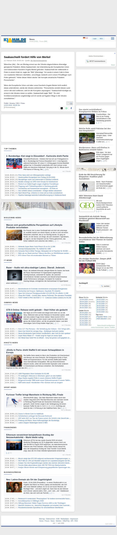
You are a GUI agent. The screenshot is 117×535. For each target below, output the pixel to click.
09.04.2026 (84, 302)
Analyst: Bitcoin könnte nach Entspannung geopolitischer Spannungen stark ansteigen (48, 467)
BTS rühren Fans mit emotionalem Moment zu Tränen (37, 255)
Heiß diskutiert (102, 319)
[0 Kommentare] (9, 107)
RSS (76, 521)
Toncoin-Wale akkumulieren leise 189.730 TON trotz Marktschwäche (42, 465)
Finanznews (10, 427)
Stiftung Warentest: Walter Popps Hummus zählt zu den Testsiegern (42, 503)
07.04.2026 (84, 306)
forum (113, 65)
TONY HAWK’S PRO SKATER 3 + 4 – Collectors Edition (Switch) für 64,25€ (44, 298)
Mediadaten (65, 519)
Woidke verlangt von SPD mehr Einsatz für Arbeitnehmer (38, 182)
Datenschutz (50, 519)
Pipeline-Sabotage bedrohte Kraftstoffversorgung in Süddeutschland (42, 195)
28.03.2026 (101, 302)
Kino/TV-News (11, 343)
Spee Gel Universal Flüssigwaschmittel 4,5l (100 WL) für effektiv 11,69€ (43, 293)
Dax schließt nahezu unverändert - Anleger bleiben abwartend (39, 191)
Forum (47, 521)
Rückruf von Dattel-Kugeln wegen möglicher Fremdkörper (38, 184)
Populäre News (102, 317)
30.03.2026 (84, 325)
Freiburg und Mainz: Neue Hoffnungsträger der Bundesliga (38, 420)
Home (41, 521)
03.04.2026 (84, 317)
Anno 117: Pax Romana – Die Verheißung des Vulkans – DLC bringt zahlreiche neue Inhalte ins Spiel (53, 329)
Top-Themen (10, 149)
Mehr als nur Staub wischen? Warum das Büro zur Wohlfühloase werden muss (45, 253)
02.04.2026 (84, 319)
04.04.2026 (84, 315)
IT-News (8, 260)
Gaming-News (11, 302)
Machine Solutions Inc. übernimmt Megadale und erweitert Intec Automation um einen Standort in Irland (54, 505)
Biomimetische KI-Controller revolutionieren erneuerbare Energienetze (42, 289)
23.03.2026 (101, 312)
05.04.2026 (84, 313)
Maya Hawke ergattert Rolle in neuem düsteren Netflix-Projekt (39, 378)
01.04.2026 (84, 321)
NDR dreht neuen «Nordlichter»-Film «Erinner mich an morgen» (40, 383)
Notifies (112, 327)
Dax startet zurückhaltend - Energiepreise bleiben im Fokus (93, 110)
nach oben (109, 524)
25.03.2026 (101, 308)
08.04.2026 (84, 304)
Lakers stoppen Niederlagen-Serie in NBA (33, 423)
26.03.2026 (101, 306)
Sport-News (10, 387)
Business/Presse (12, 472)
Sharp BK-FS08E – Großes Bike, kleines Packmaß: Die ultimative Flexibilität (44, 295)
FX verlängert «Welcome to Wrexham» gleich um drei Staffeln (39, 376)
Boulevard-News (12, 218)
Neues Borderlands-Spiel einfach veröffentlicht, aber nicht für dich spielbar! (44, 333)
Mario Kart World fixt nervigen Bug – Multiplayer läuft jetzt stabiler (41, 331)
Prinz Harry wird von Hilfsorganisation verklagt (34, 175)
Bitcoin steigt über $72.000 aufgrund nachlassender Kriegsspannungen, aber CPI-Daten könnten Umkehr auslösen (58, 458)
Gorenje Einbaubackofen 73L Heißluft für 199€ (34, 249)
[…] (44, 169)
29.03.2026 (101, 299)
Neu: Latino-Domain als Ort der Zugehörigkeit (29, 479)
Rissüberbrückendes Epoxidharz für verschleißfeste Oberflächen (40, 508)
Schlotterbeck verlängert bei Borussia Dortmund (35, 416)
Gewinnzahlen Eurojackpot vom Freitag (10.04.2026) (36, 177)
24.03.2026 (101, 310)
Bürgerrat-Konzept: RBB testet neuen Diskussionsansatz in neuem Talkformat (45, 380)
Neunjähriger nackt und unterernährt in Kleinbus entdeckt (38, 179)
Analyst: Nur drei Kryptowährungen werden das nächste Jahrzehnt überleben (45, 463)
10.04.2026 (84, 299)
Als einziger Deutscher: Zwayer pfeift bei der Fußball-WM (95, 260)
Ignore (107, 327)
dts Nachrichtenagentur (39, 61)
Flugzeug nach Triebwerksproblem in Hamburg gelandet (37, 186)
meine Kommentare (97, 327)
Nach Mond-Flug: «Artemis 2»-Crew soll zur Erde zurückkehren (40, 193)
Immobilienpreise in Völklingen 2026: (31, 501)
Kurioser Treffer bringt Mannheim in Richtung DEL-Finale (34, 395)
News (53, 521)
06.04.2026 (84, 308)
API (72, 521)
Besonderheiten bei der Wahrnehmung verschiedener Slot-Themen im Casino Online (96, 239)
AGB (57, 519)
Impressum (74, 519)
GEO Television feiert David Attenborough (91, 197)
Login (95, 38)
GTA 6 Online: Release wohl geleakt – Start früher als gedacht (37, 310)
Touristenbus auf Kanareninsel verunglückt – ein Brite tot (38, 188)
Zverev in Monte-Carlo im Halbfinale (30, 414)
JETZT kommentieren (95, 61)
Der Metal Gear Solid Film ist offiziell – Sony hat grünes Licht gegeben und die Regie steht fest (51, 338)
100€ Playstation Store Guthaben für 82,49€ (33, 374)
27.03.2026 (101, 304)
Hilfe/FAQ (66, 521)
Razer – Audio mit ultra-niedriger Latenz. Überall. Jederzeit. (35, 268)
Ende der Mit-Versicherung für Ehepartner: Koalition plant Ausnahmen (92, 177)
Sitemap (42, 519)
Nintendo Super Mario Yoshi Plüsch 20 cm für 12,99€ (36, 246)
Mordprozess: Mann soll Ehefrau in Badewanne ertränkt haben (94, 149)
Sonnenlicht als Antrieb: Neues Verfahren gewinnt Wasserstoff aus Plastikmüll (94, 218)
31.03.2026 (84, 323)
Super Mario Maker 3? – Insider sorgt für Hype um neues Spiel (40, 336)
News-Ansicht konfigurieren (106, 325)
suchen (105, 286)
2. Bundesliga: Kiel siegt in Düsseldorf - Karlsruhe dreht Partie (37, 156)
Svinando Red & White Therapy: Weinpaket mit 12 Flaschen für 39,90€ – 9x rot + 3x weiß (49, 251)
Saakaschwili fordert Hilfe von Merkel (27, 57)
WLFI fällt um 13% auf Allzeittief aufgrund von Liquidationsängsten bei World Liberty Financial (51, 461)
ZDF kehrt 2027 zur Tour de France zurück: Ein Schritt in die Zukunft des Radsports (47, 418)
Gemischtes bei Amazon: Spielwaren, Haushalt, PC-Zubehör (39, 291)
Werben (58, 521)
